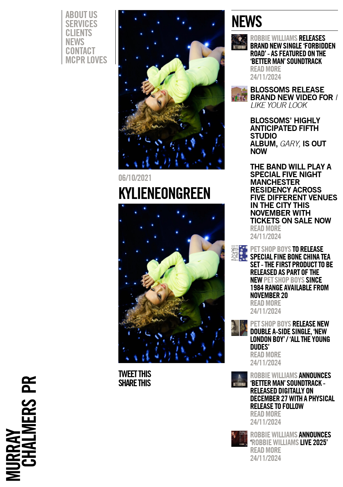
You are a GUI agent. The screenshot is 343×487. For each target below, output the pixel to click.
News (74, 42)
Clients (78, 32)
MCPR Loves (86, 60)
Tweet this (134, 373)
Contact (80, 51)
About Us (81, 14)
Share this (134, 383)
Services (81, 23)
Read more (265, 69)
